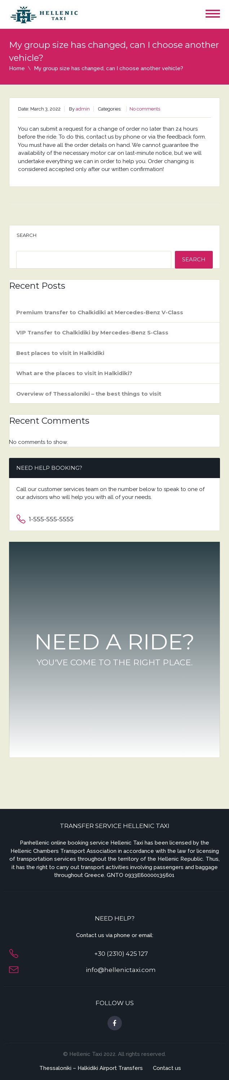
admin (83, 109)
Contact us (167, 1068)
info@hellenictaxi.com (121, 969)
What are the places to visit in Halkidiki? (74, 373)
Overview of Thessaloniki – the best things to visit (88, 393)
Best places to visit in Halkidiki (60, 353)
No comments (144, 109)
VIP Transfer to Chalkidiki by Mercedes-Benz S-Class (92, 332)
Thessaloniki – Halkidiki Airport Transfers (91, 1068)
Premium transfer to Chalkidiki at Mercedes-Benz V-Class (99, 312)
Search (26, 235)
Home (17, 68)
